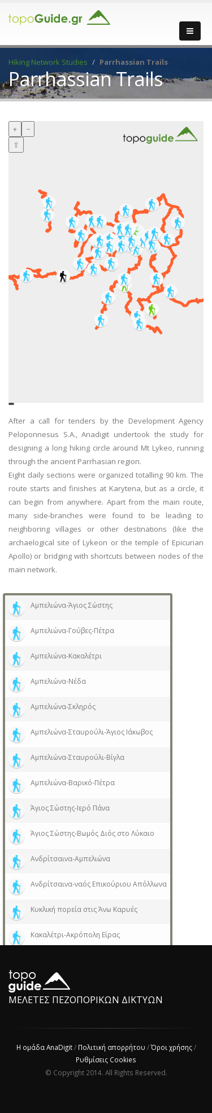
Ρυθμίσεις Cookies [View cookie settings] (106, 1059)
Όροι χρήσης (171, 1047)
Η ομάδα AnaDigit (44, 1047)
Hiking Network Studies (48, 62)
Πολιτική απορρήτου (111, 1047)
